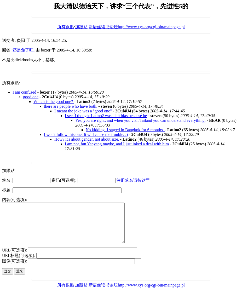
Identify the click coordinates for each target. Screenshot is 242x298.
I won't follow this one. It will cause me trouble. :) (86, 134)
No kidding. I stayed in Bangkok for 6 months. (125, 130)
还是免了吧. (23, 50)
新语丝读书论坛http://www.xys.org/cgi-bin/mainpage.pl (137, 27)
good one (30, 97)
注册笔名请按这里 (133, 180)
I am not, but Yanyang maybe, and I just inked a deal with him (117, 144)
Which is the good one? (53, 101)
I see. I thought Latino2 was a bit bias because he (106, 115)
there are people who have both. (70, 106)
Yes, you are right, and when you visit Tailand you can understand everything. (140, 120)
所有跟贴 (65, 27)
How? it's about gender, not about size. (87, 139)
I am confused (24, 92)
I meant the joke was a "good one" (83, 111)
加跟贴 (81, 27)
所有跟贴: (11, 83)
